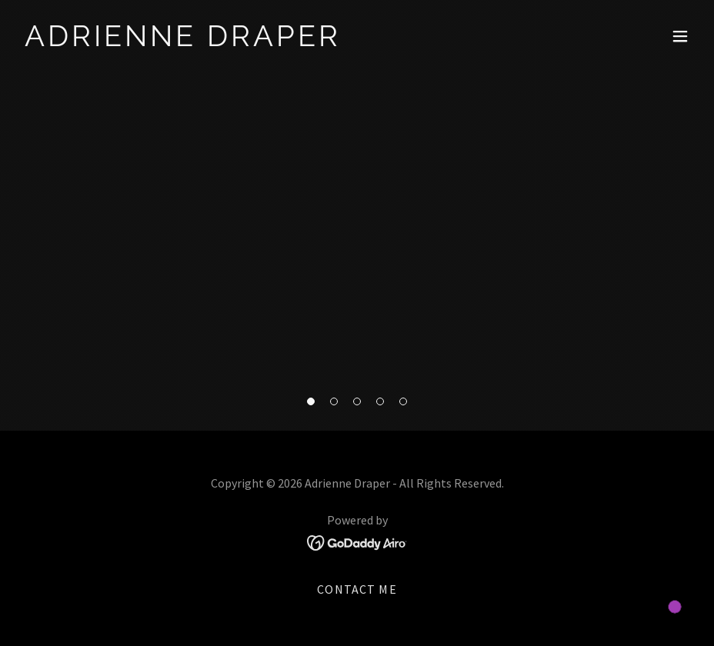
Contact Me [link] (356, 589)
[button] (311, 401)
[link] (183, 41)
